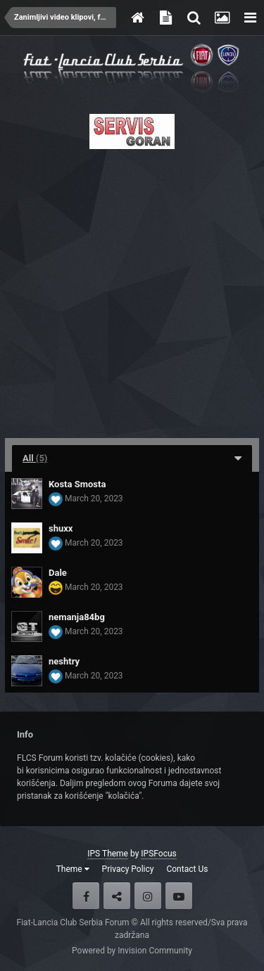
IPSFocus (158, 854)
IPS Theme (107, 854)
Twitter (116, 895)
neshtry (64, 661)
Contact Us (187, 869)
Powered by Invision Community (132, 951)
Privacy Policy (128, 869)
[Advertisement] (132, 289)
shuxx (61, 528)
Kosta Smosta (77, 484)
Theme (72, 869)
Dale (58, 572)
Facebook (86, 895)
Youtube (178, 895)
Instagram (147, 895)
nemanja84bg (77, 617)
